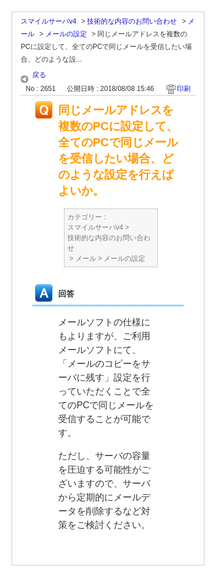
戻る (39, 75)
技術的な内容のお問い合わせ (132, 21)
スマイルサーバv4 (49, 21)
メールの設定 (66, 34)
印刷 (184, 89)
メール (85, 259)
